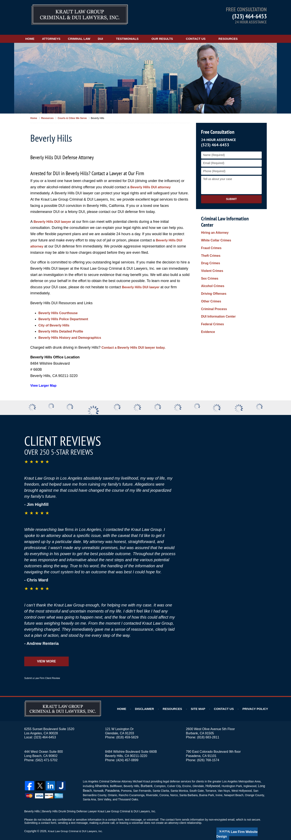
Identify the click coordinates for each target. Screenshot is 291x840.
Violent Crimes (211, 254)
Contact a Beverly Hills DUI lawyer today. (136, 343)
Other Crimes (210, 280)
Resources (249, 34)
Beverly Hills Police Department (65, 314)
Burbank (144, 780)
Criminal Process (212, 286)
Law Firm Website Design (245, 825)
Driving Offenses (212, 273)
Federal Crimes (211, 299)
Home (35, 34)
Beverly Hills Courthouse (60, 308)
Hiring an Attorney (213, 222)
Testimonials (149, 34)
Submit (231, 194)
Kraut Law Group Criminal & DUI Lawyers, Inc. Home (79, 15)
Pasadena (110, 785)
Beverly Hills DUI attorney (152, 182)
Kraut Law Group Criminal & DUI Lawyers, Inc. (77, 825)
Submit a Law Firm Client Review (42, 673)
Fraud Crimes (210, 235)
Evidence (207, 305)
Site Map (204, 704)
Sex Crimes (208, 261)
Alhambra (101, 780)
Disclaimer (154, 704)
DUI (122, 34)
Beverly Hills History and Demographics (73, 333)
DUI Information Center (216, 293)
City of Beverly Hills (55, 320)
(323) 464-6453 (249, 16)
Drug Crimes (209, 248)
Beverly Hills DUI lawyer (55, 217)
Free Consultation (217, 127)
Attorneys (62, 34)
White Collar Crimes (214, 229)
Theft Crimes (209, 241)
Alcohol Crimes (211, 267)
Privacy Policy (257, 704)
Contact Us (217, 34)
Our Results (183, 34)
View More (46, 656)
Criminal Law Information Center (230, 213)
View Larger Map (44, 381)
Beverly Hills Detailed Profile (63, 327)
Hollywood (209, 780)
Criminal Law (95, 34)
